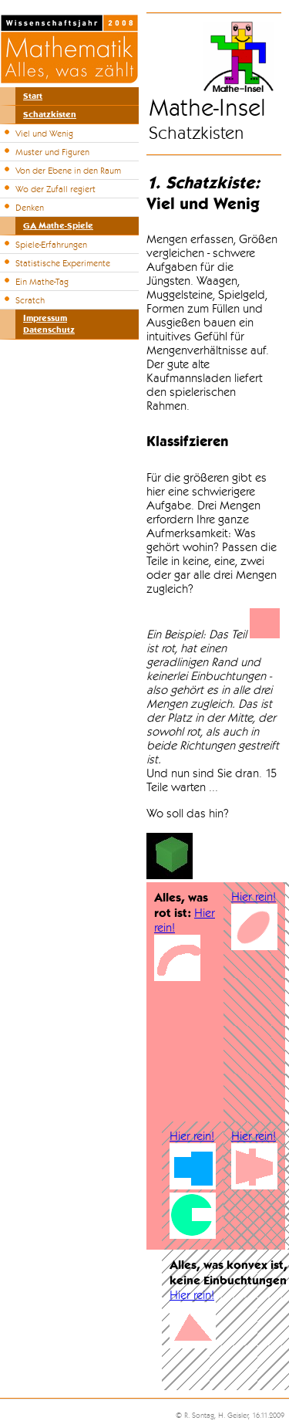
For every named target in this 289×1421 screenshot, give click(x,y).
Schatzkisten (49, 114)
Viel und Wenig (44, 133)
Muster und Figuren (52, 152)
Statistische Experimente (62, 263)
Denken (29, 207)
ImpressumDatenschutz (49, 324)
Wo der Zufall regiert (55, 189)
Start (32, 96)
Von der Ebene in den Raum (68, 170)
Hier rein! (253, 897)
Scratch (30, 300)
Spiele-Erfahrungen (51, 244)
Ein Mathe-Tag (42, 281)
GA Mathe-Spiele (58, 226)
